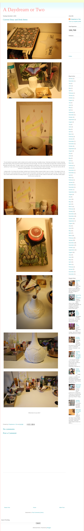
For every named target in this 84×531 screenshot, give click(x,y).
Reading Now (78, 281)
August (70, 100)
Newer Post (7, 507)
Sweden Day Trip (78, 401)
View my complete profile (75, 21)
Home (34, 507)
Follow (70, 56)
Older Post (61, 507)
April (70, 90)
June (70, 85)
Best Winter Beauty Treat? (77, 313)
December (71, 114)
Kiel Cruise (77, 324)
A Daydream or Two (24, 9)
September (71, 119)
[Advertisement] (34, 489)
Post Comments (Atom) (37, 512)
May (70, 88)
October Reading (78, 338)
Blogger (49, 527)
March (70, 134)
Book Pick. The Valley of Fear (78, 411)
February (71, 93)
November (71, 81)
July (70, 83)
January (71, 78)
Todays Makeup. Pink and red (78, 370)
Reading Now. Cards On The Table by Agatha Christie (78, 355)
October (71, 98)
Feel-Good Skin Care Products (78, 386)
